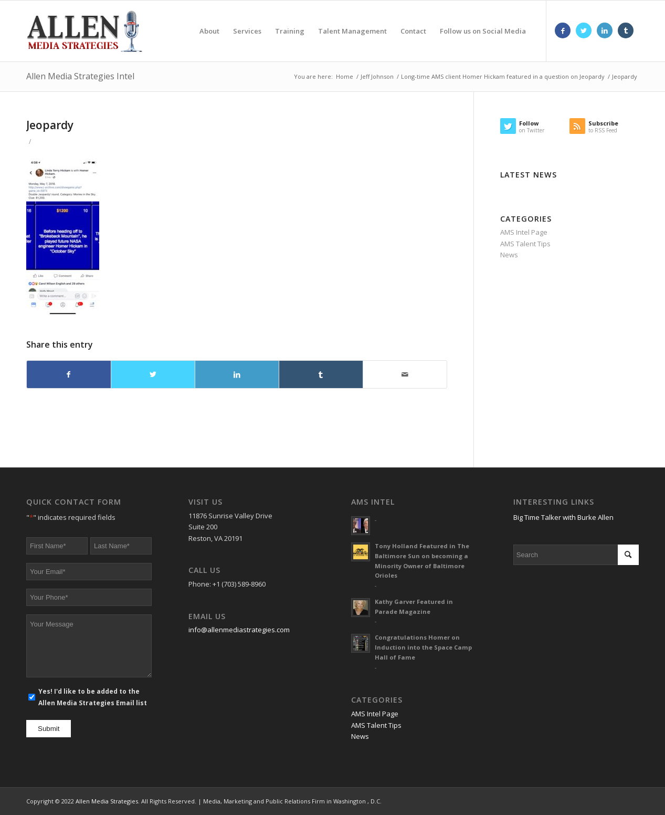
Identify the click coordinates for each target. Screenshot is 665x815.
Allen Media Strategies (107, 801)
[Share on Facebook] (69, 374)
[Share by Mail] (405, 374)
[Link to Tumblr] (626, 30)
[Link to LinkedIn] (605, 30)
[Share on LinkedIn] (237, 374)
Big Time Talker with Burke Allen (563, 517)
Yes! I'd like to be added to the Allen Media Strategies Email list (92, 697)
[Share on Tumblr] (321, 374)
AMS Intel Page (523, 232)
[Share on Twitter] (153, 374)
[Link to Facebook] (563, 30)
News (509, 254)
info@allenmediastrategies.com (239, 629)
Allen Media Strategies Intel (80, 76)
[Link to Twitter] (584, 30)
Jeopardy (49, 125)
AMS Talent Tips (525, 243)
